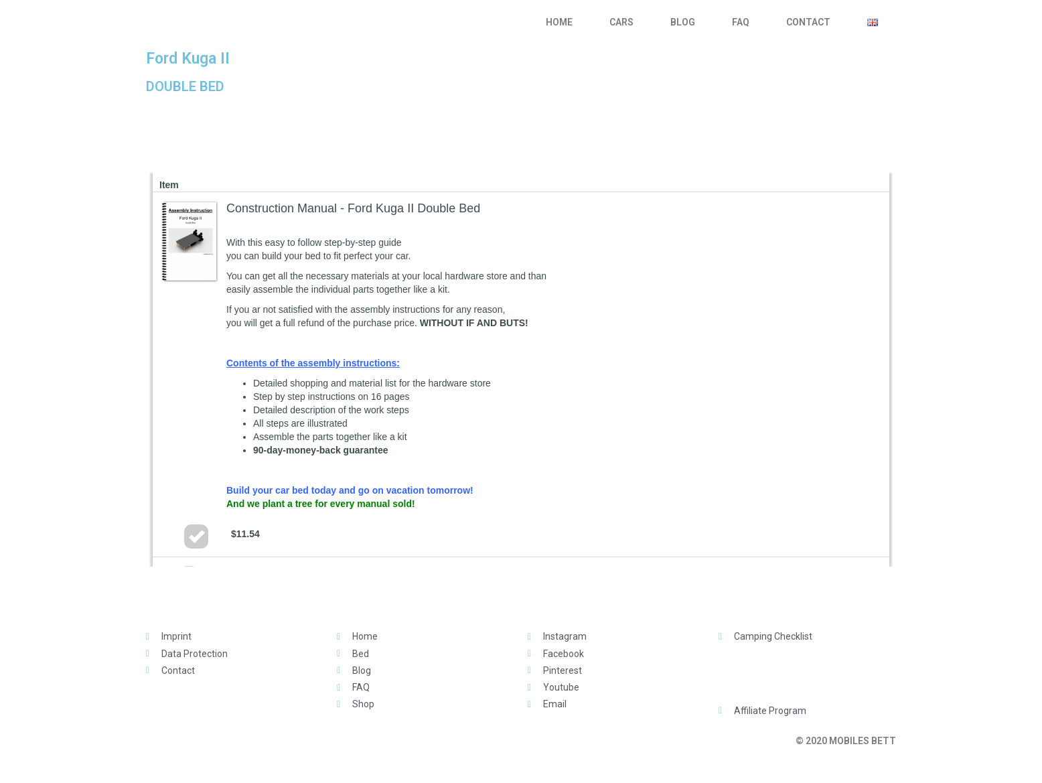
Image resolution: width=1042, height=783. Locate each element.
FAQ (740, 22)
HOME (559, 22)
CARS (621, 22)
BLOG (682, 22)
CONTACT (808, 22)
